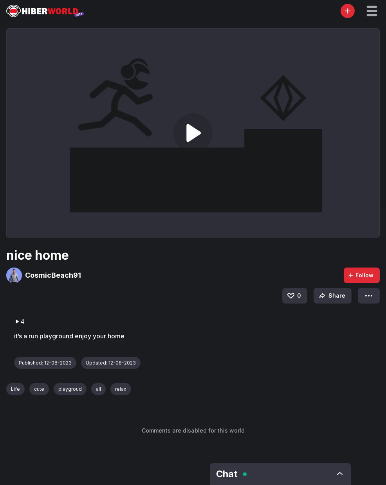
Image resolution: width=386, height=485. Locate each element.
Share (331, 295)
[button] (372, 11)
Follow (360, 275)
